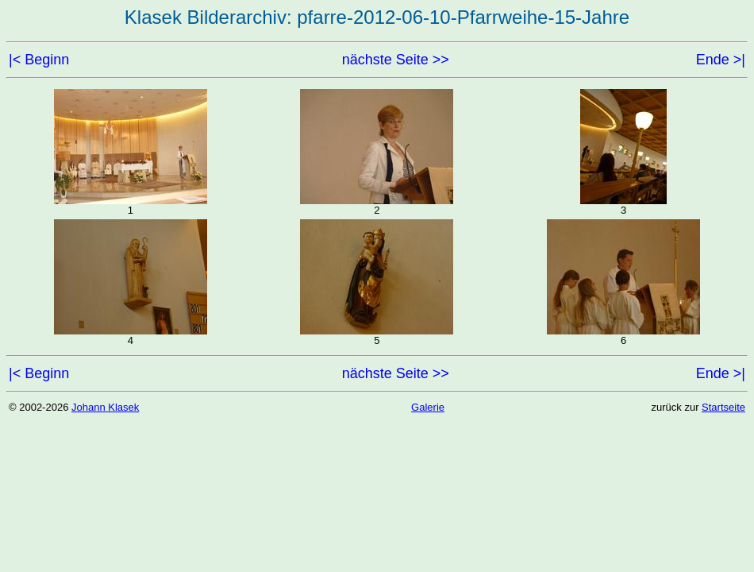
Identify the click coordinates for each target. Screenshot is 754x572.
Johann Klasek (105, 407)
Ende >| (720, 60)
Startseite (723, 407)
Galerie (427, 407)
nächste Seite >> (395, 60)
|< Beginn (39, 60)
